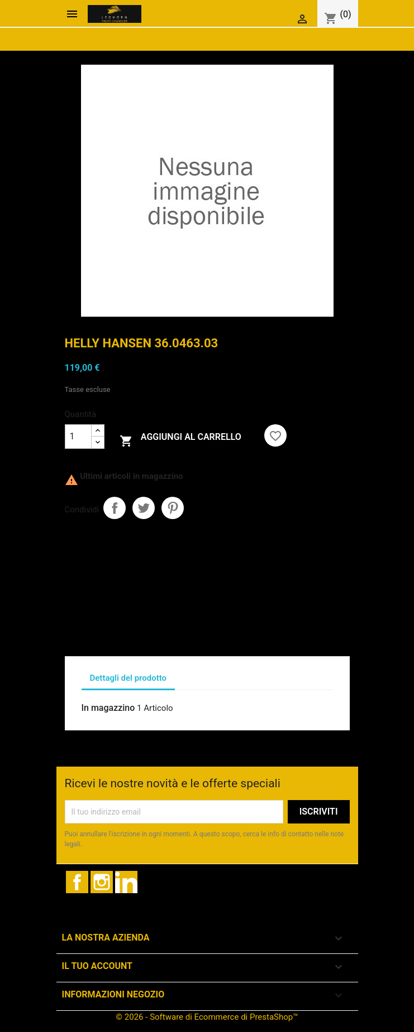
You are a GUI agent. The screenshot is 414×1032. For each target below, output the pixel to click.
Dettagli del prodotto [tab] (128, 678)
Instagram (102, 882)
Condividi (114, 508)
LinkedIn (126, 882)
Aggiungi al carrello (180, 439)
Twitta (143, 508)
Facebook (77, 882)
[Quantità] (78, 436)
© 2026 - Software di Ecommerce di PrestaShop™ (207, 1017)
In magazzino (108, 707)
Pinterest (172, 508)
